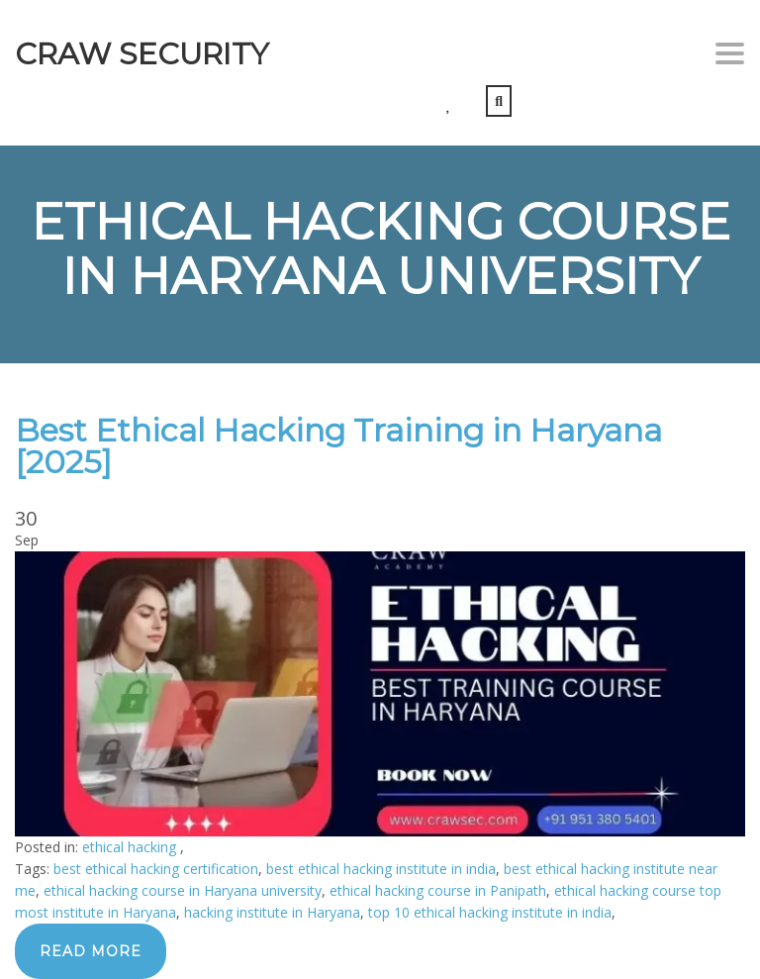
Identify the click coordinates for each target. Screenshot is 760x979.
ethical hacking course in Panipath (438, 890)
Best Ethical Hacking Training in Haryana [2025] (338, 446)
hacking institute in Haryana (272, 912)
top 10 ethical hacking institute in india (490, 912)
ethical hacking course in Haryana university (183, 890)
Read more (91, 951)
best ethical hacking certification (155, 868)
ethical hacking (131, 846)
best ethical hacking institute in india (381, 868)
